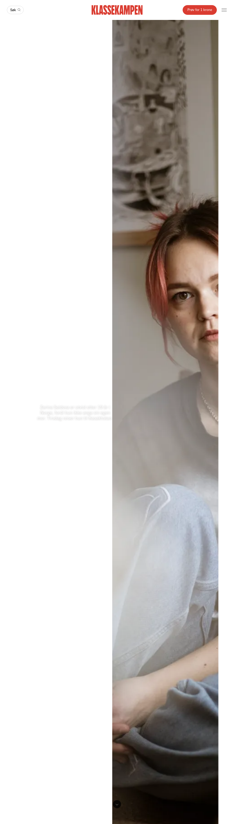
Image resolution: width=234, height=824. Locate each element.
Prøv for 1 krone (199, 9)
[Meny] (224, 10)
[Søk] (15, 10)
